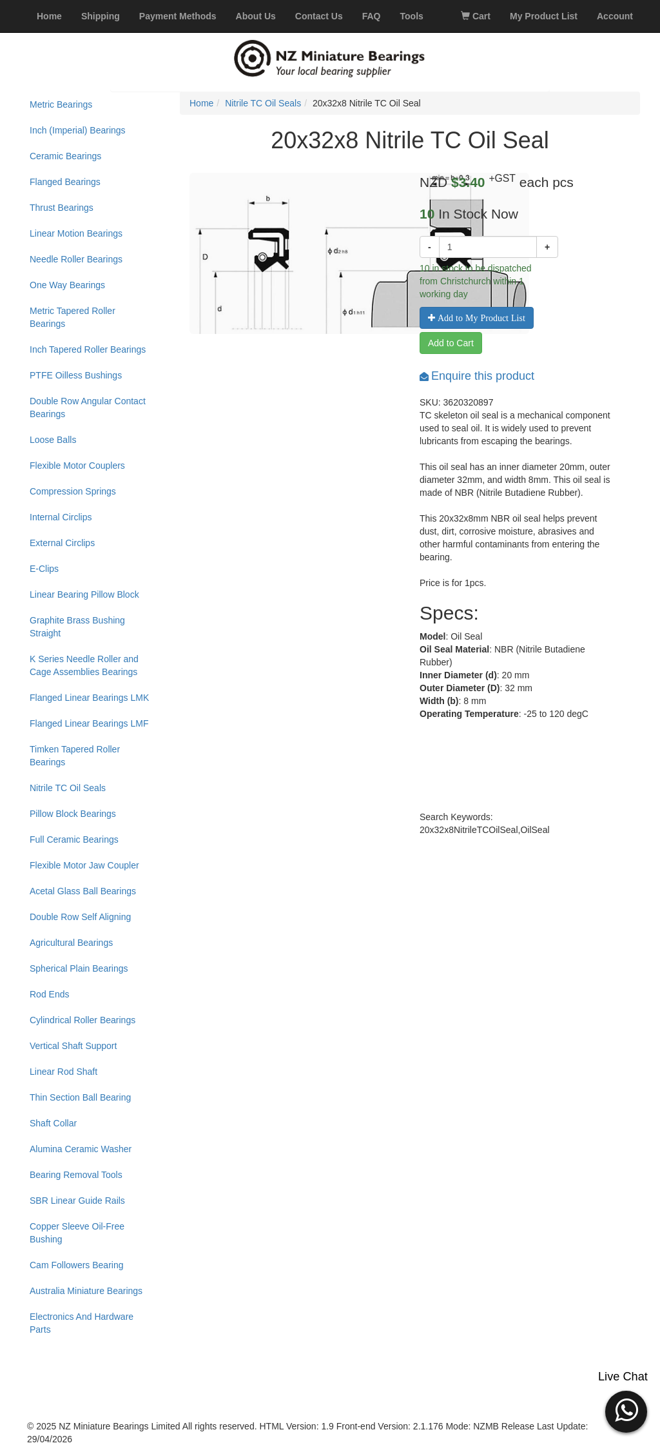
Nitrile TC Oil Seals (68, 788)
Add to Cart (451, 343)
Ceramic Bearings (65, 156)
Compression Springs (73, 491)
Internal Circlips (61, 517)
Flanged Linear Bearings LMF (89, 723)
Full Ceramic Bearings (74, 839)
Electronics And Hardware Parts (81, 1323)
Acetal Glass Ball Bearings (83, 891)
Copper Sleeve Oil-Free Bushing (77, 1232)
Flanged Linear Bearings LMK (89, 697)
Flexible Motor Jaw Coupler (84, 865)
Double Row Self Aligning (80, 917)
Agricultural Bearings (71, 942)
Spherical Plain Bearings (79, 968)
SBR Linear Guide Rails (77, 1200)
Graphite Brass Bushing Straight (77, 626)
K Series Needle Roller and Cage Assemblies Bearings (84, 665)
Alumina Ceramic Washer (80, 1149)
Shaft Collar (53, 1123)
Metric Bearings (61, 104)
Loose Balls (53, 440)
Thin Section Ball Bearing (80, 1097)
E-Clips (44, 569)
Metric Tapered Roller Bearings (72, 317)
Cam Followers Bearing (77, 1265)
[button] (626, 1410)
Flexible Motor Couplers (77, 465)
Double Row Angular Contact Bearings (88, 407)
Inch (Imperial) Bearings (78, 130)
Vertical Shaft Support (73, 1046)
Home (201, 103)
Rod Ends (49, 994)
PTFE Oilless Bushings (76, 375)
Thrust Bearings (61, 207)
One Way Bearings (67, 285)
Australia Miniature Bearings (86, 1291)
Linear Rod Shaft (63, 1071)
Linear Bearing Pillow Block (84, 594)
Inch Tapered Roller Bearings (88, 349)
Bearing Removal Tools (76, 1175)
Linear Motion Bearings (76, 233)
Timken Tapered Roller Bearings (75, 755)
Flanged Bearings (65, 182)
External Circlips (62, 543)
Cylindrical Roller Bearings (82, 1020)
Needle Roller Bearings (76, 259)
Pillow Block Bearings (73, 814)
